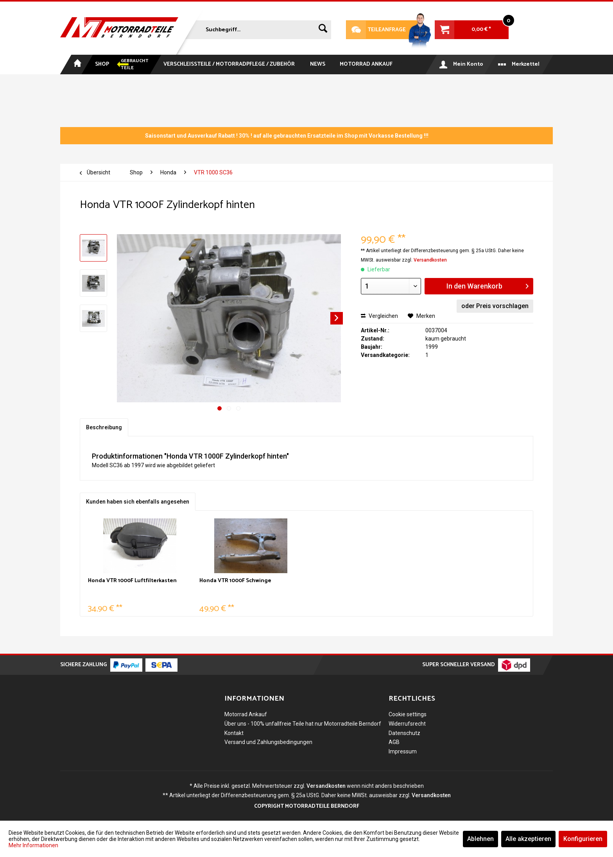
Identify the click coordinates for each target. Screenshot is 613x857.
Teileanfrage (376, 30)
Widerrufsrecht (407, 724)
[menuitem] (257, 28)
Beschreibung (104, 427)
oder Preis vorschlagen (495, 306)
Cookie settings (408, 714)
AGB (394, 742)
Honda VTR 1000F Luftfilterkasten (132, 581)
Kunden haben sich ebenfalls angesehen (137, 501)
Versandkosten (430, 260)
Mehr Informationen (33, 845)
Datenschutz (404, 733)
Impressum (403, 751)
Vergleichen (379, 316)
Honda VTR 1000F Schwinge (235, 581)
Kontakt (234, 733)
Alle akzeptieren (528, 839)
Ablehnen (480, 839)
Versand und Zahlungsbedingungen (268, 742)
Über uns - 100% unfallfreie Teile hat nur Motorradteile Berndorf (302, 724)
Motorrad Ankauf (245, 714)
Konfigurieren (582, 839)
